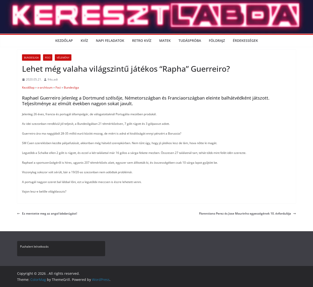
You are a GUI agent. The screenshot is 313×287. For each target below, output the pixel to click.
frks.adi (53, 79)
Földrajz (217, 40)
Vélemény (63, 57)
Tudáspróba (190, 40)
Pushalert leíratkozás (34, 246)
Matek (165, 40)
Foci (47, 57)
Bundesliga (31, 57)
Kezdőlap (64, 40)
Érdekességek (245, 40)
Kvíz (84, 40)
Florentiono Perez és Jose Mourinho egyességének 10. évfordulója (247, 213)
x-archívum (45, 87)
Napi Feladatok (110, 40)
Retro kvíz (141, 40)
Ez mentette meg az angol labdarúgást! (47, 213)
